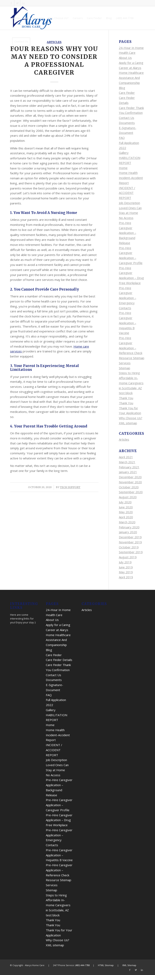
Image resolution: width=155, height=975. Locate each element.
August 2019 (128, 557)
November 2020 (130, 482)
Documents (127, 123)
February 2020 (129, 527)
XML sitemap (128, 423)
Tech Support (70, 487)
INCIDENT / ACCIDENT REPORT (127, 193)
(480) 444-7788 (82, 965)
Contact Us (126, 118)
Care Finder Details (59, 660)
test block (126, 393)
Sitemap (124, 368)
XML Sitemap (129, 965)
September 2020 (131, 492)
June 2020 (126, 507)
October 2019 (129, 547)
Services (125, 363)
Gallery (124, 153)
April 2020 (126, 517)
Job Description (129, 203)
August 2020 (128, 497)
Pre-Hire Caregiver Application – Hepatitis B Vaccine (127, 323)
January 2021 (128, 472)
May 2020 (126, 512)
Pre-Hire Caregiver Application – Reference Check (59, 870)
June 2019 (126, 567)
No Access (126, 218)
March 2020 (127, 522)
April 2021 (126, 457)
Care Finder (127, 93)
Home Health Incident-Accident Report (131, 178)
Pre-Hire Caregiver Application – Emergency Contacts (127, 298)
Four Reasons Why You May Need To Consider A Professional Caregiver (54, 60)
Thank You (126, 398)
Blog (122, 88)
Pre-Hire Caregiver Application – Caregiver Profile (59, 805)
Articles (124, 439)
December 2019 (130, 537)
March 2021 (127, 462)
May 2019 (126, 572)
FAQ (122, 138)
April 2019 (126, 577)
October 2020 (129, 487)
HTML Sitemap (106, 965)
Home (123, 168)
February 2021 (129, 467)
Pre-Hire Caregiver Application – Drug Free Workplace (59, 820)
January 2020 (128, 532)
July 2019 (125, 562)
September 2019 (131, 552)
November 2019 (130, 542)
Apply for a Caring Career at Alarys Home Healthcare (131, 68)
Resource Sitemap (131, 358)
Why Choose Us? (130, 418)
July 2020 (125, 502)
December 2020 (130, 477)
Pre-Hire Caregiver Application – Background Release (127, 233)
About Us (125, 58)
